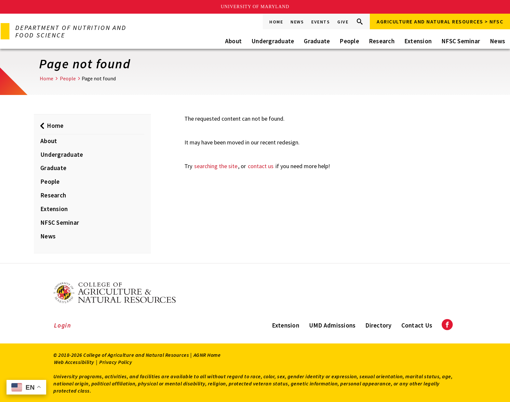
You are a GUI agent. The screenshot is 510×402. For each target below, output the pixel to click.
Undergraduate (272, 41)
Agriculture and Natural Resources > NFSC (440, 21)
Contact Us (417, 325)
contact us (261, 166)
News (297, 22)
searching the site (215, 166)
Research (382, 41)
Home (276, 22)
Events (320, 22)
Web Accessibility (74, 362)
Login (62, 325)
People (349, 41)
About (233, 41)
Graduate (317, 41)
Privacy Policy (115, 362)
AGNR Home (207, 355)
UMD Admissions (332, 325)
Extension (418, 41)
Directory (378, 325)
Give (342, 22)
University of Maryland (255, 6)
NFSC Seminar (460, 41)
